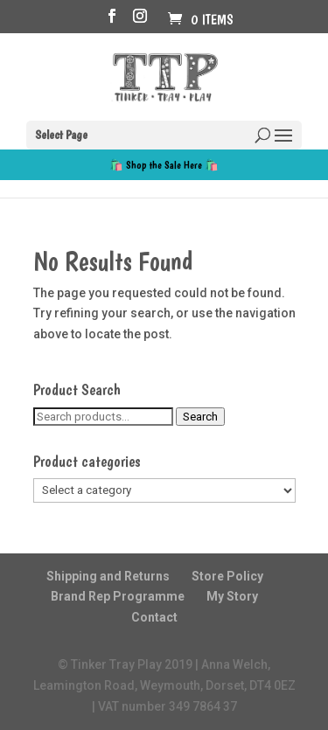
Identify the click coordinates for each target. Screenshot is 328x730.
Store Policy (227, 576)
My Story (232, 596)
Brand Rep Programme (118, 596)
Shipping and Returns (108, 576)
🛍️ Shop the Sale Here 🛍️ (164, 164)
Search (200, 416)
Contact (154, 617)
